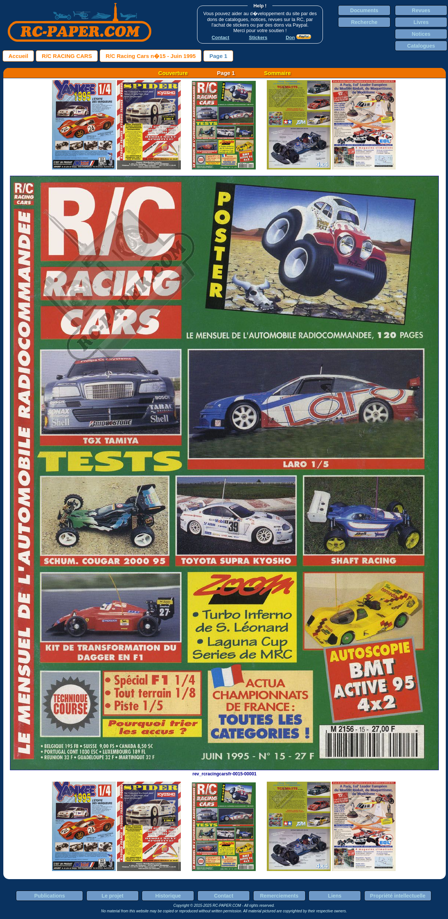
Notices (421, 34)
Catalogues (421, 46)
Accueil (18, 56)
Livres (420, 22)
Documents (364, 10)
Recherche (364, 22)
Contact (223, 896)
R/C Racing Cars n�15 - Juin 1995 (151, 56)
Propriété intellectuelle (397, 896)
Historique (168, 896)
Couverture (173, 73)
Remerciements (279, 896)
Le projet (112, 896)
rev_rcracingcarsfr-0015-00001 (224, 771)
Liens (335, 896)
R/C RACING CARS (67, 56)
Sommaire (277, 73)
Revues (421, 10)
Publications (49, 896)
